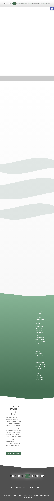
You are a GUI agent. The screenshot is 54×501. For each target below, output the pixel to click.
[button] (52, 8)
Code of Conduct (7, 495)
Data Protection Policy (41, 495)
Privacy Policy (32, 495)
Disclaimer (25, 495)
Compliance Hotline (17, 495)
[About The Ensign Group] (13, 453)
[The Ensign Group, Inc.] (14, 3)
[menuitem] (19, 3)
